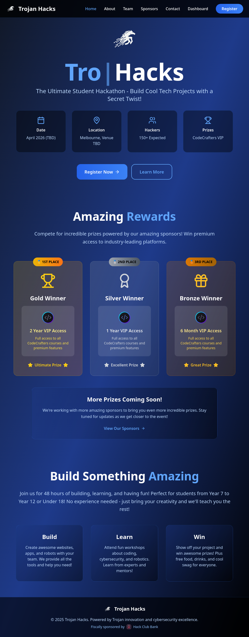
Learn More (152, 172)
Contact (173, 8)
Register (229, 8)
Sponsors (149, 8)
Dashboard (198, 8)
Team (128, 8)
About (109, 8)
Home (90, 8)
